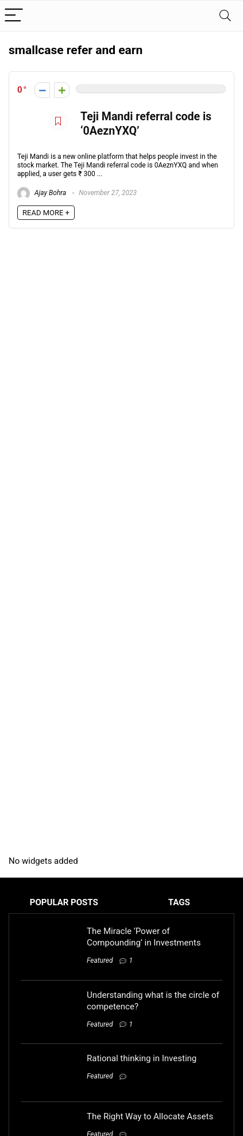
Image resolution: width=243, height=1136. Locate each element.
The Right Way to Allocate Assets (150, 1116)
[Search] (225, 16)
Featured (100, 960)
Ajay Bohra (41, 193)
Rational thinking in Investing (141, 1058)
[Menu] (14, 16)
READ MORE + (46, 212)
